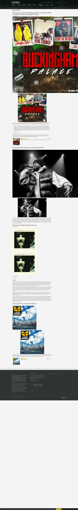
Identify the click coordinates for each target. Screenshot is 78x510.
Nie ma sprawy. (58, 509)
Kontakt (52, 2)
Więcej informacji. (65, 509)
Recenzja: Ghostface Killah (24, 225)
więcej (33, 390)
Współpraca (44, 2)
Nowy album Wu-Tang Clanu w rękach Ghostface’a (28, 147)
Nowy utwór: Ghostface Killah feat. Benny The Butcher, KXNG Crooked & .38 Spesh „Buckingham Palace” (31, 13)
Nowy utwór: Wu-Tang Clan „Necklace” (24, 303)
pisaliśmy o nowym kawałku (27, 354)
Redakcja (48, 2)
